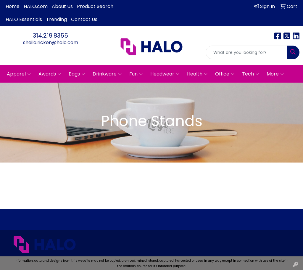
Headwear (164, 74)
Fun (136, 74)
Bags (77, 74)
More (275, 74)
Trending (56, 19)
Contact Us (84, 19)
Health (197, 74)
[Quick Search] (246, 52)
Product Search (95, 6)
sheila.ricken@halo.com (50, 42)
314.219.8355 (50, 35)
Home (13, 6)
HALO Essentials (24, 19)
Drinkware (107, 74)
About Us (62, 6)
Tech (250, 74)
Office (224, 74)
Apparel (19, 74)
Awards (49, 74)
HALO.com (36, 6)
